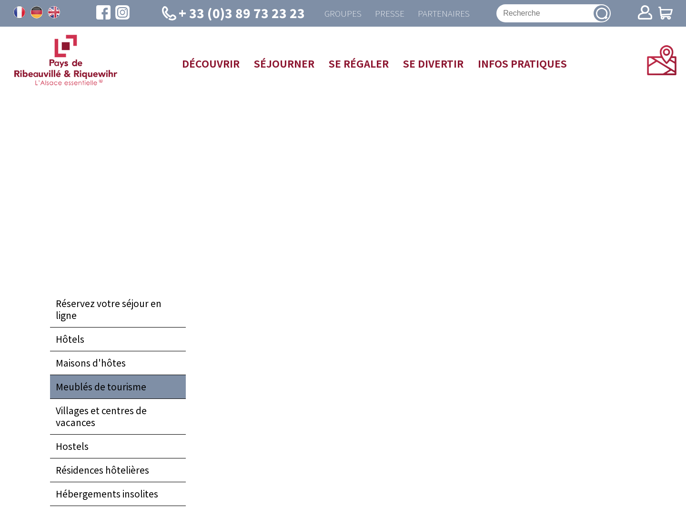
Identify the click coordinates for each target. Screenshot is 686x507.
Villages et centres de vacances (101, 417)
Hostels (72, 447)
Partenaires (444, 13)
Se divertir (433, 64)
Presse (389, 13)
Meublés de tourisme (101, 387)
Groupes (341, 13)
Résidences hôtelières (102, 470)
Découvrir (211, 64)
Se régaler (359, 64)
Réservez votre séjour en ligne (108, 310)
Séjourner (284, 64)
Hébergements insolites (107, 494)
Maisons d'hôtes (91, 363)
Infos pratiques (522, 64)
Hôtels (70, 340)
